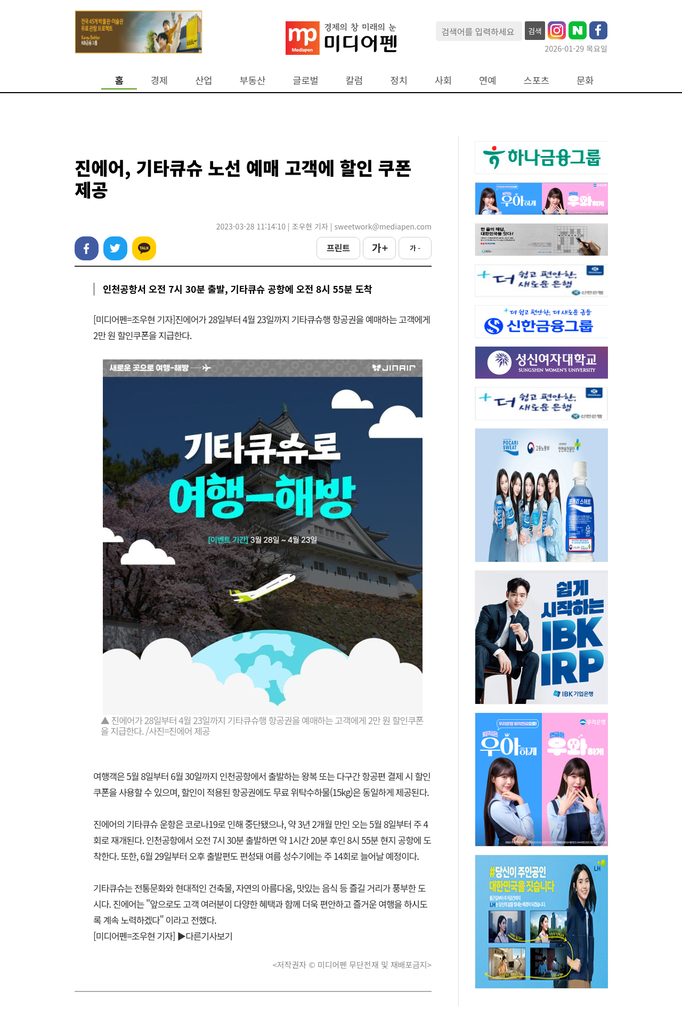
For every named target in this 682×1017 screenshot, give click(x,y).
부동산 (253, 80)
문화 (585, 80)
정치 (398, 80)
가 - (415, 248)
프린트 (338, 247)
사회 (443, 80)
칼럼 (354, 80)
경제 (159, 80)
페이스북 (87, 248)
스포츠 (537, 80)
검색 (535, 31)
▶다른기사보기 (204, 935)
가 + (379, 247)
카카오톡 (144, 248)
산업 (203, 80)
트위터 (115, 248)
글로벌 (306, 80)
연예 (487, 80)
